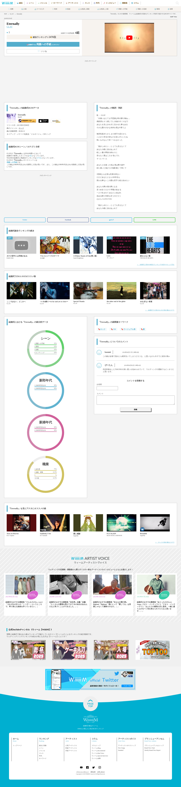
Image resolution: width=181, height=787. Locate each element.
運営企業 (93, 771)
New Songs (121, 748)
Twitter (24, 220)
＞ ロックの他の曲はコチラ (164, 542)
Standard (120, 750)
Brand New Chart (149, 748)
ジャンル (42, 751)
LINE (154, 220)
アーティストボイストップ (127, 745)
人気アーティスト (71, 745)
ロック (21, 128)
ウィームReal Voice (98, 753)
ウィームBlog (96, 748)
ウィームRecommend (98, 751)
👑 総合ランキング (43, 37)
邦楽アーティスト (71, 748)
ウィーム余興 (96, 758)
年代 (40, 756)
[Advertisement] (90, 81)
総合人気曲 (42, 745)
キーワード (42, 758)
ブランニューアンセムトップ (154, 745)
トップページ (17, 745)
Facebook (68, 220)
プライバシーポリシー (82, 771)
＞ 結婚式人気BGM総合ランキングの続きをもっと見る (155, 264)
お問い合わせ (101, 771)
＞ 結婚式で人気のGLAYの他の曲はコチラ (159, 310)
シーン (41, 748)
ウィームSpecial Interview (100, 756)
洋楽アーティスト (71, 751)
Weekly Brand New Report (152, 750)
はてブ (111, 220)
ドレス (41, 753)
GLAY (12, 14)
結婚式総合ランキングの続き (21, 231)
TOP (5, 14)
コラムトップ (96, 745)
